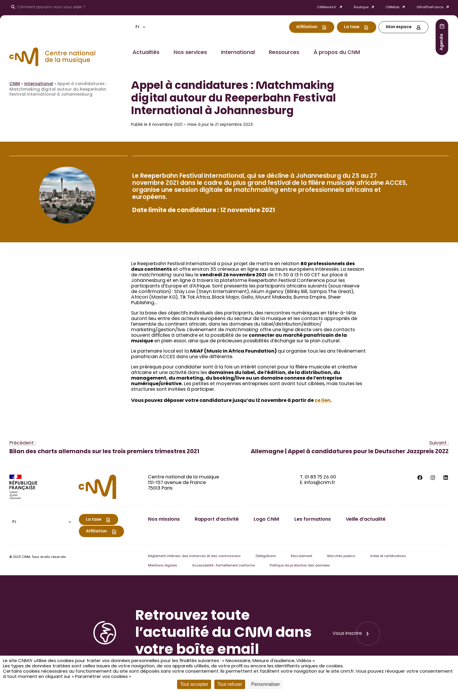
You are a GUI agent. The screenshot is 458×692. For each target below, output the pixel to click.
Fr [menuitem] (137, 27)
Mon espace (398, 27)
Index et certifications (388, 556)
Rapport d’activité (217, 519)
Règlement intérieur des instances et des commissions (194, 556)
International (38, 84)
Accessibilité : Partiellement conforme (223, 565)
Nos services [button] (190, 52)
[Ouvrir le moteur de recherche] (48, 8)
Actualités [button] (146, 52)
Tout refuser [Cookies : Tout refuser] (229, 684)
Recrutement (301, 556)
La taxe (351, 27)
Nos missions (164, 519)
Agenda (442, 41)
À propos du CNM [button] (336, 52)
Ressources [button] (284, 52)
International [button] (238, 52)
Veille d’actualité (366, 519)
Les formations (312, 519)
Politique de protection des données (300, 565)
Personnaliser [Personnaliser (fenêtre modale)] (265, 684)
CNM (14, 84)
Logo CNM (266, 519)
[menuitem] (140, 27)
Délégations (266, 556)
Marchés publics (341, 556)
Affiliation (306, 27)
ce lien (322, 400)
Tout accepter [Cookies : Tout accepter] (194, 684)
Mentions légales (162, 565)
